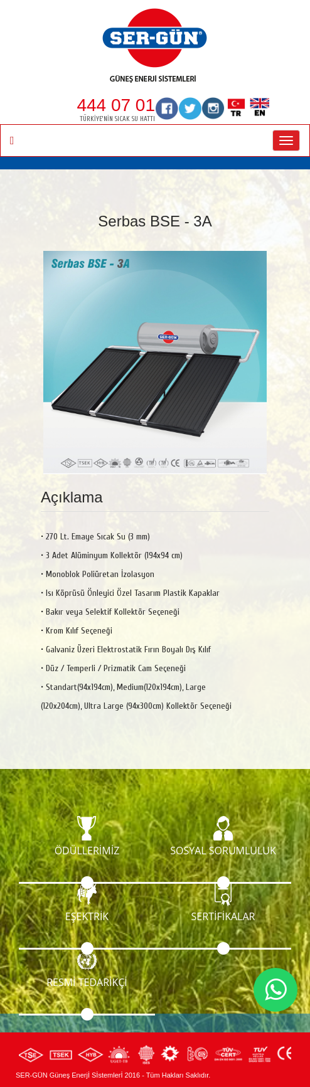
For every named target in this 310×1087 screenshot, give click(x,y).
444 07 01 (116, 105)
